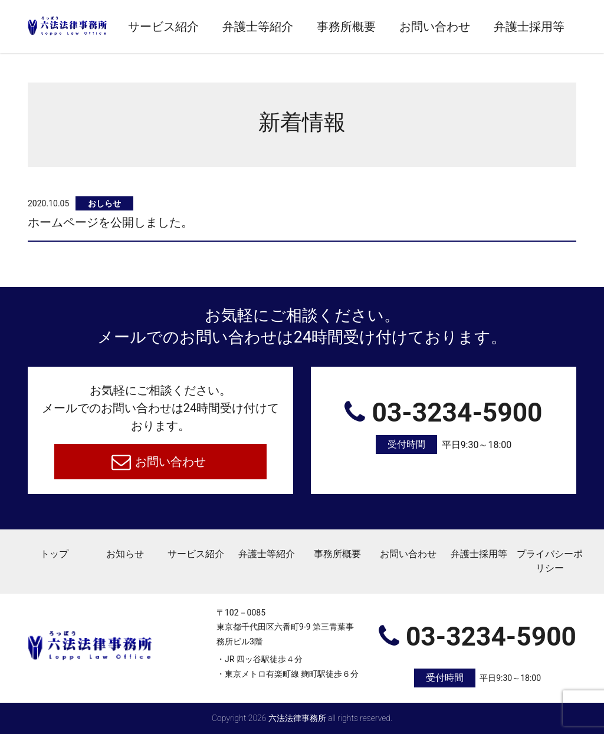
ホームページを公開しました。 (110, 222)
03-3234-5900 (443, 426)
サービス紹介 (163, 26)
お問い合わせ (434, 26)
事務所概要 (346, 26)
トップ (54, 553)
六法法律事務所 (297, 718)
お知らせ (125, 553)
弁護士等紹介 (257, 26)
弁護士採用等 (529, 26)
